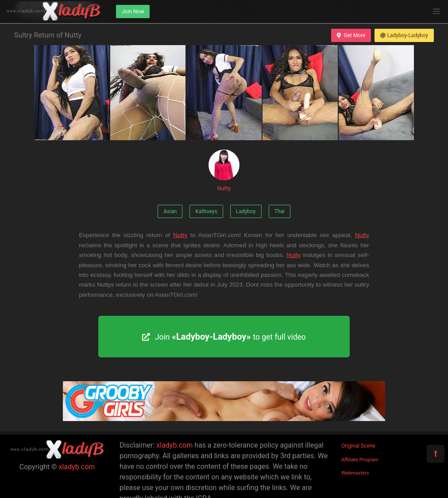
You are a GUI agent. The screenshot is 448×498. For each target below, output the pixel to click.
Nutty (224, 170)
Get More (351, 35)
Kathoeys (206, 211)
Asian (170, 211)
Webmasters (355, 473)
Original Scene (358, 446)
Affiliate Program (359, 460)
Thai (279, 211)
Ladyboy (246, 211)
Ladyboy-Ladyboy (404, 35)
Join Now (133, 11)
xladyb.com (77, 467)
